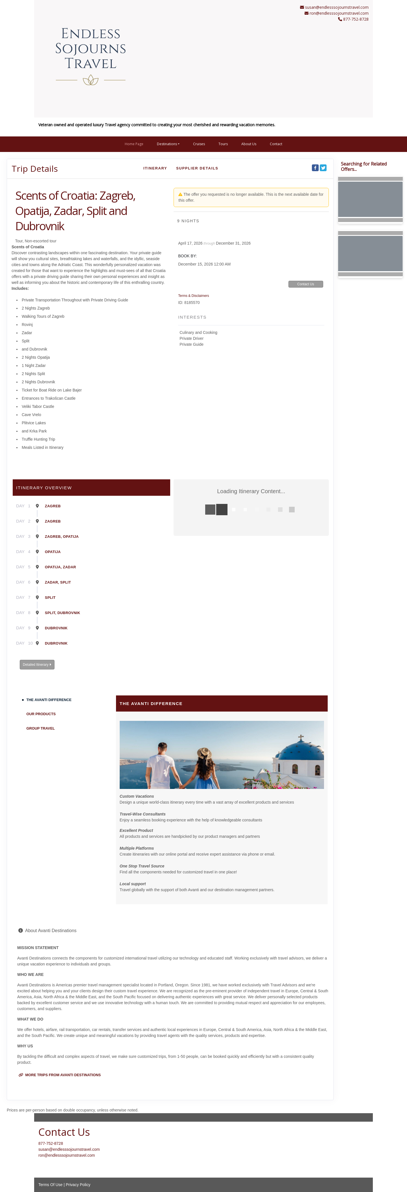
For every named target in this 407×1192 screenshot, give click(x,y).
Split (50, 597)
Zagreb (53, 506)
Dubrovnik (56, 628)
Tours (223, 144)
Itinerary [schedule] (155, 168)
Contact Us (305, 284)
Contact (276, 144)
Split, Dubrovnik (62, 613)
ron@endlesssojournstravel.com (339, 13)
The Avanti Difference (49, 700)
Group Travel (41, 728)
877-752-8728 (50, 1143)
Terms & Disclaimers (193, 296)
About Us (248, 144)
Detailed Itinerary (37, 665)
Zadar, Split (58, 582)
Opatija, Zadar (60, 567)
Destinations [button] (167, 144)
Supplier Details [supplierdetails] (197, 168)
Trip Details (35, 169)
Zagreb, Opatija (62, 536)
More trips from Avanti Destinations (60, 1075)
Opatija (53, 552)
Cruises (199, 144)
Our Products (41, 714)
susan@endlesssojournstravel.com (337, 7)
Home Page (134, 144)
